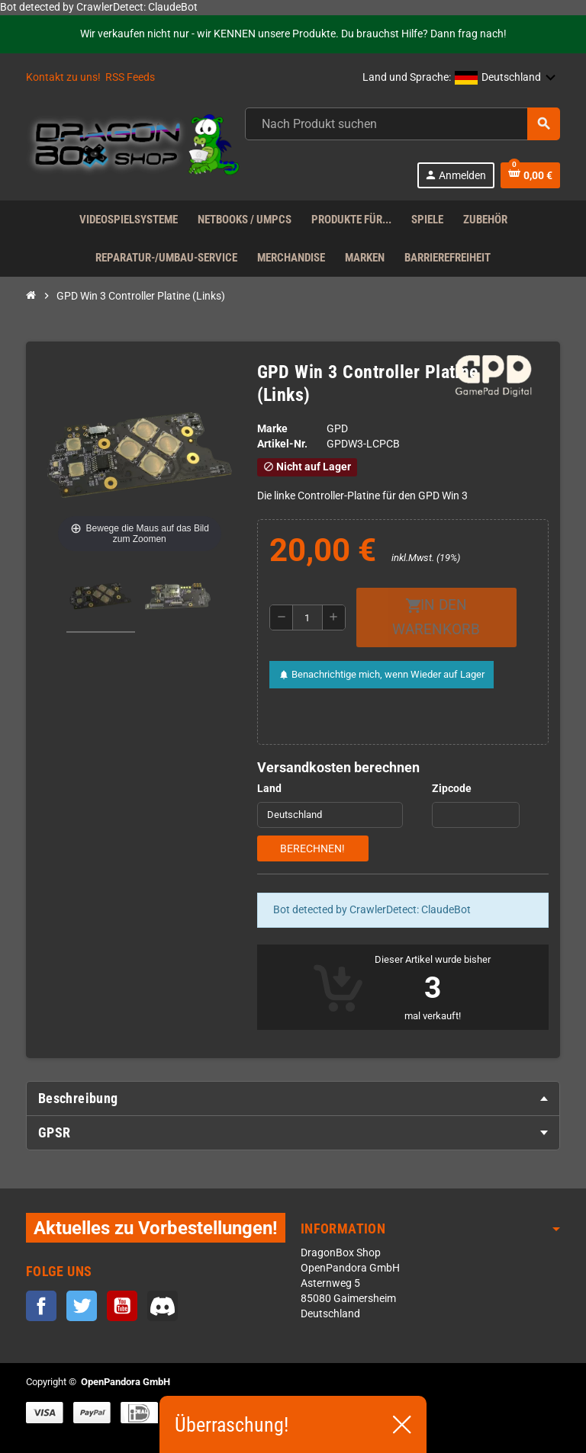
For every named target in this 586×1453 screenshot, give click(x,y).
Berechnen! (312, 848)
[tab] (293, 1098)
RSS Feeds (130, 77)
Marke (272, 428)
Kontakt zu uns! (63, 77)
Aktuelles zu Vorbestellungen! (156, 1228)
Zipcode (452, 788)
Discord (162, 1306)
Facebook (41, 1306)
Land (269, 788)
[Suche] (402, 123)
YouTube (122, 1306)
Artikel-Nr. (282, 444)
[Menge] (307, 617)
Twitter (81, 1306)
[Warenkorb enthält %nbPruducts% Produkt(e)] (530, 175)
